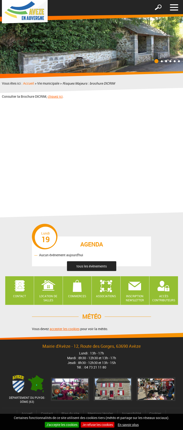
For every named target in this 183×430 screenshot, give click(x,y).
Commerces (77, 296)
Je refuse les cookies (97, 424)
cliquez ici (55, 96)
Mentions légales (100, 413)
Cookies (155, 413)
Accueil (28, 83)
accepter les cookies (65, 329)
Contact (19, 296)
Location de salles (48, 298)
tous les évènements (91, 266)
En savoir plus (128, 424)
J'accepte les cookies (61, 424)
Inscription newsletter (135, 298)
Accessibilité (131, 413)
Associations (106, 296)
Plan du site (70, 413)
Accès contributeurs (163, 298)
